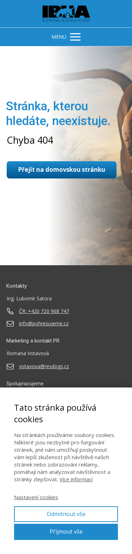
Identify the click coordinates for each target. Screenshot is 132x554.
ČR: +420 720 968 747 (44, 311)
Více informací (76, 479)
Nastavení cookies (36, 497)
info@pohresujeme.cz (44, 323)
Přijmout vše (66, 531)
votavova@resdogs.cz (44, 366)
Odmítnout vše (66, 514)
